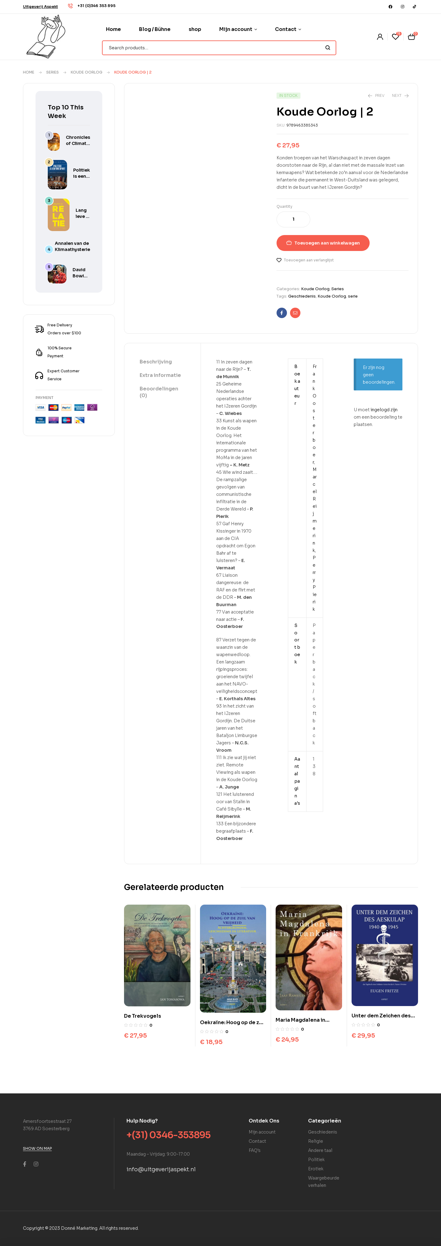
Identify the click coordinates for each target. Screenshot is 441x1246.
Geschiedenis (302, 296)
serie (353, 296)
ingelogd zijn (384, 409)
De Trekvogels (142, 1016)
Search (327, 47)
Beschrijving (156, 362)
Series (52, 72)
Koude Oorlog (86, 72)
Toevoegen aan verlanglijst (309, 260)
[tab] (162, 362)
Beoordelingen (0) (159, 392)
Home (28, 72)
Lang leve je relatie (83, 216)
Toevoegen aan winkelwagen (327, 243)
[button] (40, 6)
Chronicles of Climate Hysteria (78, 143)
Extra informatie (160, 375)
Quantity (284, 206)
